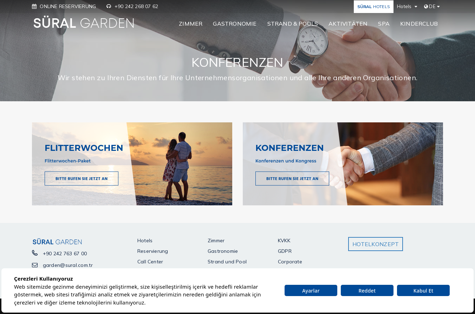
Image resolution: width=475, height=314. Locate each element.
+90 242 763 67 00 (65, 253)
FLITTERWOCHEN (84, 147)
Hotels (144, 240)
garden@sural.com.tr (68, 265)
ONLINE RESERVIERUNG (68, 6)
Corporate (290, 261)
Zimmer (216, 240)
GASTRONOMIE (234, 23)
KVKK (284, 240)
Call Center (150, 261)
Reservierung (152, 251)
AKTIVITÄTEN (347, 23)
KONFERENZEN (289, 147)
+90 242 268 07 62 (136, 6)
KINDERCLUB (419, 23)
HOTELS (373, 6)
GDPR (285, 251)
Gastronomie (223, 251)
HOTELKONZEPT (375, 244)
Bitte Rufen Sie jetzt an (82, 178)
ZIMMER (190, 23)
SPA (384, 23)
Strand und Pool (227, 261)
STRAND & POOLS (292, 23)
